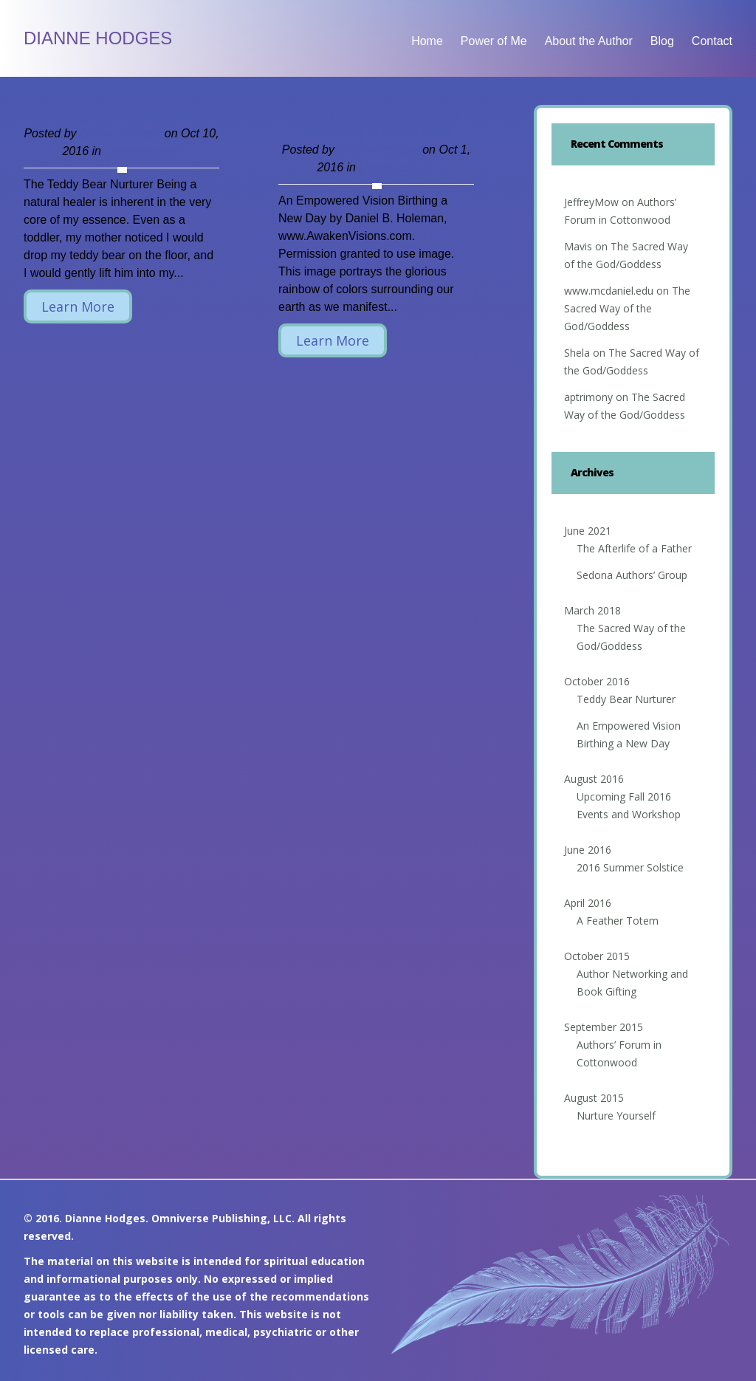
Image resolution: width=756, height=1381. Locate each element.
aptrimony (588, 397)
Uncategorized (142, 151)
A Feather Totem (618, 921)
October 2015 (597, 956)
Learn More (77, 306)
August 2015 (594, 1098)
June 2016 (587, 850)
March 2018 (592, 610)
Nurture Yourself (616, 1115)
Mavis (578, 246)
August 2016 (594, 779)
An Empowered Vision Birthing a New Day (376, 121)
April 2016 (587, 903)
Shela (577, 353)
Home (427, 41)
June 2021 (587, 531)
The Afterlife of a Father (634, 548)
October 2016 (597, 681)
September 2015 (603, 1027)
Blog (662, 41)
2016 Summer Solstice (630, 867)
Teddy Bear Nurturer (121, 113)
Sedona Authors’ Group (632, 575)
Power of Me (494, 41)
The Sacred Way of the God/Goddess (627, 308)
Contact (712, 41)
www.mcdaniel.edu (608, 291)
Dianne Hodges (98, 38)
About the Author (589, 41)
